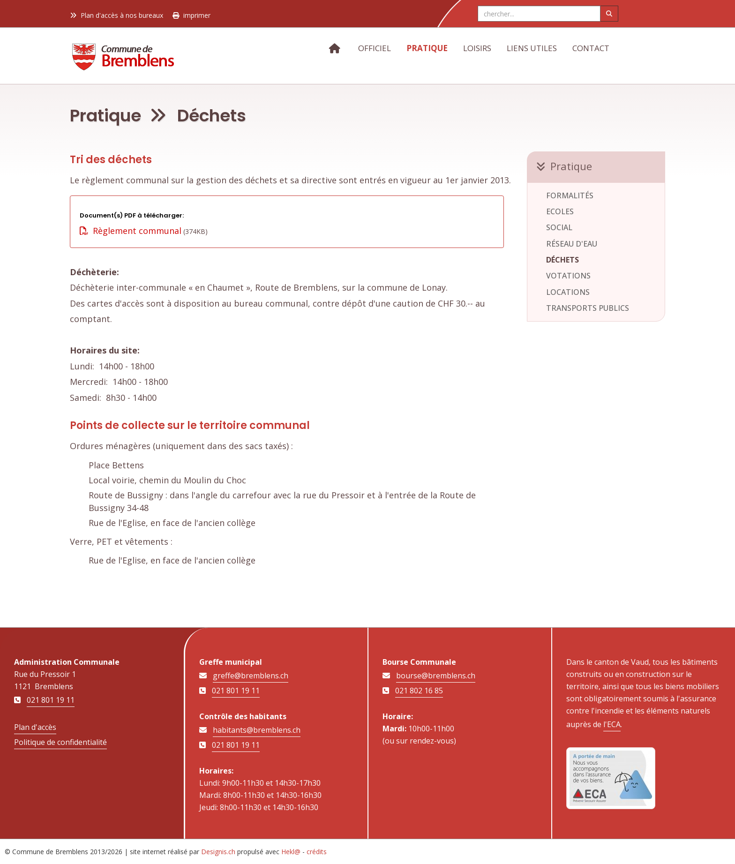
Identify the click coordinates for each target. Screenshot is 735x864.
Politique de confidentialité (60, 742)
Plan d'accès (35, 727)
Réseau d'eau (571, 244)
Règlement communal (130, 230)
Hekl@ (290, 851)
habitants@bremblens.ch (256, 730)
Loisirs (477, 48)
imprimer (191, 15)
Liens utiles (532, 48)
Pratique (427, 48)
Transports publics (587, 308)
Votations (568, 275)
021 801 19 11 (51, 700)
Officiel (374, 48)
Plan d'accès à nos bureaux (116, 15)
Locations (568, 292)
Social (559, 227)
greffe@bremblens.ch (250, 675)
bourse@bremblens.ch (435, 675)
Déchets (562, 260)
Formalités (569, 195)
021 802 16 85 (419, 690)
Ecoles (560, 211)
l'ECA (612, 724)
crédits (317, 851)
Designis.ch (218, 851)
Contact (590, 48)
